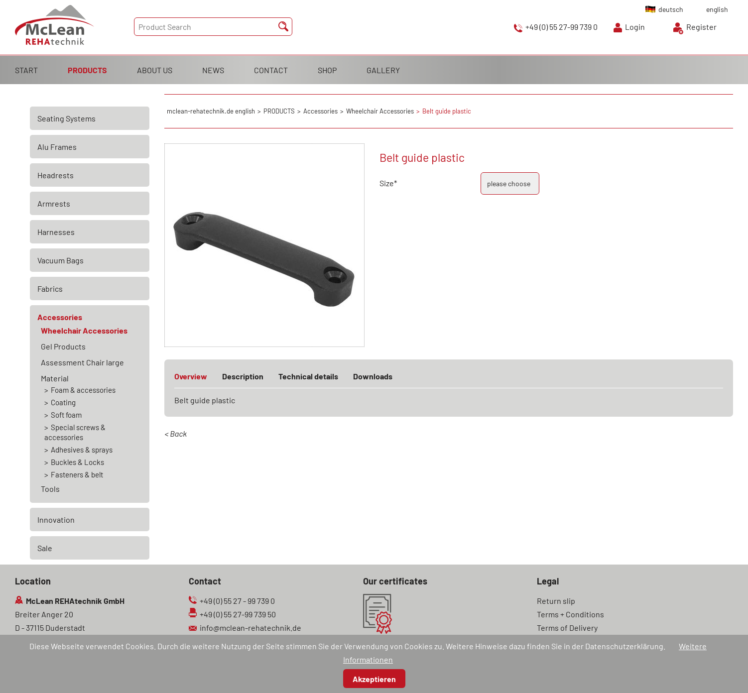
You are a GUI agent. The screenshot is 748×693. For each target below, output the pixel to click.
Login (635, 26)
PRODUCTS (87, 70)
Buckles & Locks (77, 462)
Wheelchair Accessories (84, 330)
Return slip (556, 600)
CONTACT (271, 70)
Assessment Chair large (82, 362)
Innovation (56, 519)
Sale (44, 548)
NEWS (213, 70)
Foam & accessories (83, 389)
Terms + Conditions (570, 614)
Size (397, 183)
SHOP (327, 70)
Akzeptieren (374, 679)
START (26, 70)
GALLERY (383, 70)
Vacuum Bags (60, 260)
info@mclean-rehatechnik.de (250, 627)
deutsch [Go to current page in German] (670, 9)
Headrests (55, 175)
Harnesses (56, 231)
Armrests (53, 203)
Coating (63, 402)
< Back (175, 433)
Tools (50, 488)
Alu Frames (57, 146)
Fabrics (50, 288)
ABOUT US (154, 70)
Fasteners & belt (77, 474)
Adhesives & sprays (82, 449)
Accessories (59, 317)
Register (701, 26)
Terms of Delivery (567, 627)
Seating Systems (66, 118)
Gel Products (63, 346)
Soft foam (66, 414)
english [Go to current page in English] (717, 9)
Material (55, 378)
